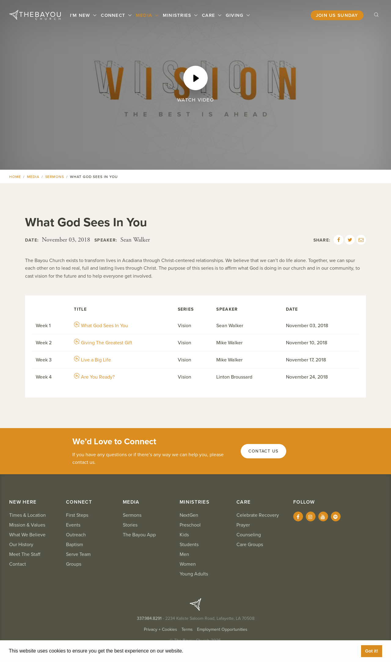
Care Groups (249, 545)
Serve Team (78, 554)
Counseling (248, 535)
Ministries (178, 15)
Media (145, 15)
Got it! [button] (371, 651)
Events (73, 525)
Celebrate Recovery (257, 515)
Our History (21, 545)
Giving (235, 15)
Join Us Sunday (337, 15)
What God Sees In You (101, 326)
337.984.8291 (149, 618)
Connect (114, 15)
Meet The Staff (24, 554)
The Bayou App (139, 535)
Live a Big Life (92, 360)
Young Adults (194, 574)
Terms (187, 629)
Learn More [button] (198, 650)
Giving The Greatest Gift (103, 343)
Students (189, 545)
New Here (22, 502)
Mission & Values (27, 525)
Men (184, 554)
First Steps (77, 515)
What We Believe (27, 535)
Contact (17, 564)
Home (15, 177)
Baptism (74, 545)
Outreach (76, 535)
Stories (130, 525)
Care (209, 15)
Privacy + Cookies (160, 629)
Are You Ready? (94, 377)
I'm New (81, 15)
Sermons (54, 177)
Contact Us (263, 451)
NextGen (189, 515)
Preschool (190, 525)
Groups (73, 564)
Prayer (243, 525)
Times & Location (27, 515)
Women (188, 564)
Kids (184, 535)
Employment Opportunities (222, 629)
